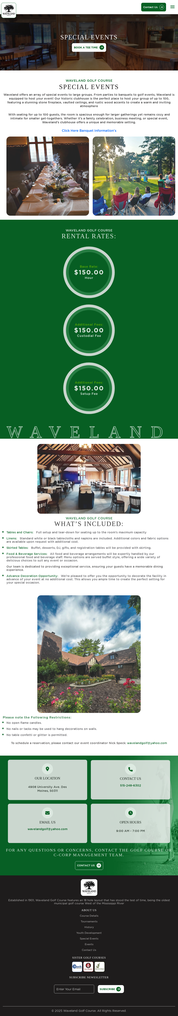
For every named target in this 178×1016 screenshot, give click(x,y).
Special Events (89, 938)
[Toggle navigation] (172, 7)
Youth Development (89, 932)
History (89, 927)
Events (89, 944)
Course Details (89, 915)
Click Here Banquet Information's (89, 130)
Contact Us (153, 7)
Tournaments (89, 921)
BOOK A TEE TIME (89, 47)
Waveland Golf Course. (79, 1010)
